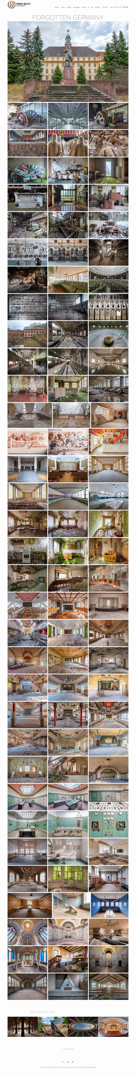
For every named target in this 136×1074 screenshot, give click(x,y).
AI (88, 7)
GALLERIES (76, 7)
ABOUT (63, 7)
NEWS (57, 7)
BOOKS (97, 7)
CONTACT (105, 7)
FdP (92, 7)
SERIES (69, 7)
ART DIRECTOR (115, 7)
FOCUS (84, 7)
